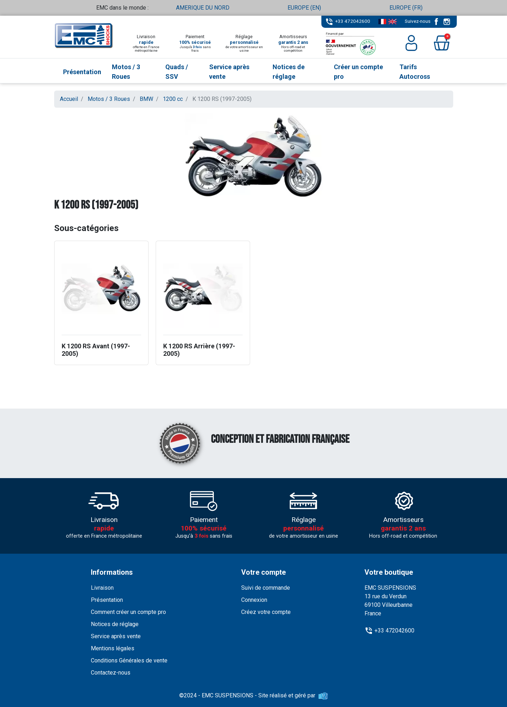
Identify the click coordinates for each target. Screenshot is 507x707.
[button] (441, 43)
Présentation (107, 599)
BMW (146, 99)
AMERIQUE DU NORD (202, 7)
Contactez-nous (110, 672)
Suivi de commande (265, 587)
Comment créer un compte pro (128, 612)
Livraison (102, 587)
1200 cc (173, 99)
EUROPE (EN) (304, 7)
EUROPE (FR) (406, 7)
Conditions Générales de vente (129, 660)
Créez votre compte (266, 612)
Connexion (254, 599)
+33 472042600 (352, 21)
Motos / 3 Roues (109, 99)
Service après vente (116, 636)
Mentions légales (112, 648)
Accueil (69, 99)
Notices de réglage (115, 624)
